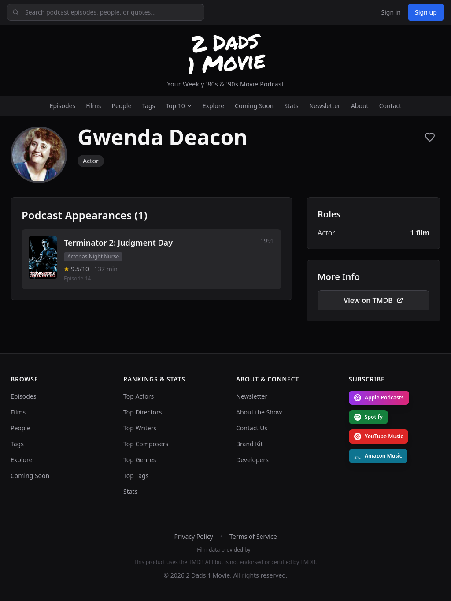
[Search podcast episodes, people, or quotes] (105, 12)
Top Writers (139, 428)
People (121, 105)
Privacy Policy (193, 536)
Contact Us (251, 428)
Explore (213, 105)
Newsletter (324, 105)
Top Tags (135, 475)
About (360, 105)
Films (93, 105)
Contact (390, 105)
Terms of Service (253, 536)
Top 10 (179, 105)
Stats (291, 105)
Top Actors (138, 396)
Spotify (368, 417)
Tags (148, 105)
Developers (252, 459)
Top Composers (145, 444)
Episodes (62, 105)
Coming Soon (254, 105)
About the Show (259, 412)
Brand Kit (249, 444)
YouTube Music (378, 436)
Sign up (426, 12)
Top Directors (142, 412)
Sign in (390, 12)
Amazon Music (378, 455)
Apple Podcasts (379, 397)
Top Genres (139, 459)
